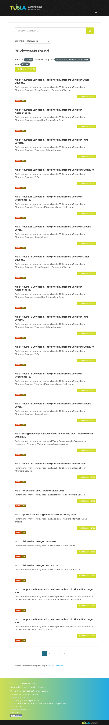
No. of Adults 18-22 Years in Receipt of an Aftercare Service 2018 (50, 463)
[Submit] (90, 30)
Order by (19, 41)
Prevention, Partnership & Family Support (29, 691)
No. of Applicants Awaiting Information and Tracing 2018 (45, 514)
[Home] (11, 18)
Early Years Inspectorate (28, 701)
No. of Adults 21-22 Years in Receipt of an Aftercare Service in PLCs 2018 (54, 170)
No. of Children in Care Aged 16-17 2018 (36, 565)
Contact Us (15, 707)
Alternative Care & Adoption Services (28, 687)
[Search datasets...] (51, 30)
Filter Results (26, 69)
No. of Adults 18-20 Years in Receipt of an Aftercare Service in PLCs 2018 (54, 347)
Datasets (22, 18)
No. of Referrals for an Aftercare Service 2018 (39, 491)
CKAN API (14, 712)
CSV (23, 101)
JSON (18, 101)
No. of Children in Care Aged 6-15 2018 (35, 541)
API (50, 666)
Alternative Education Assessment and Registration (41, 704)
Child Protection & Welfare (23, 684)
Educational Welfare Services (24, 695)
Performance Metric (87, 96)
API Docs (59, 666)
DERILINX (26, 710)
